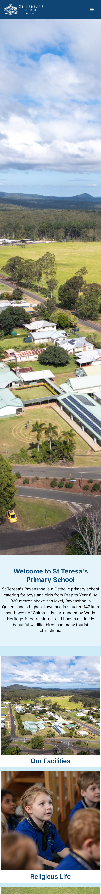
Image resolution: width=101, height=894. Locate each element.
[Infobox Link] (50, 711)
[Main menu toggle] (91, 9)
